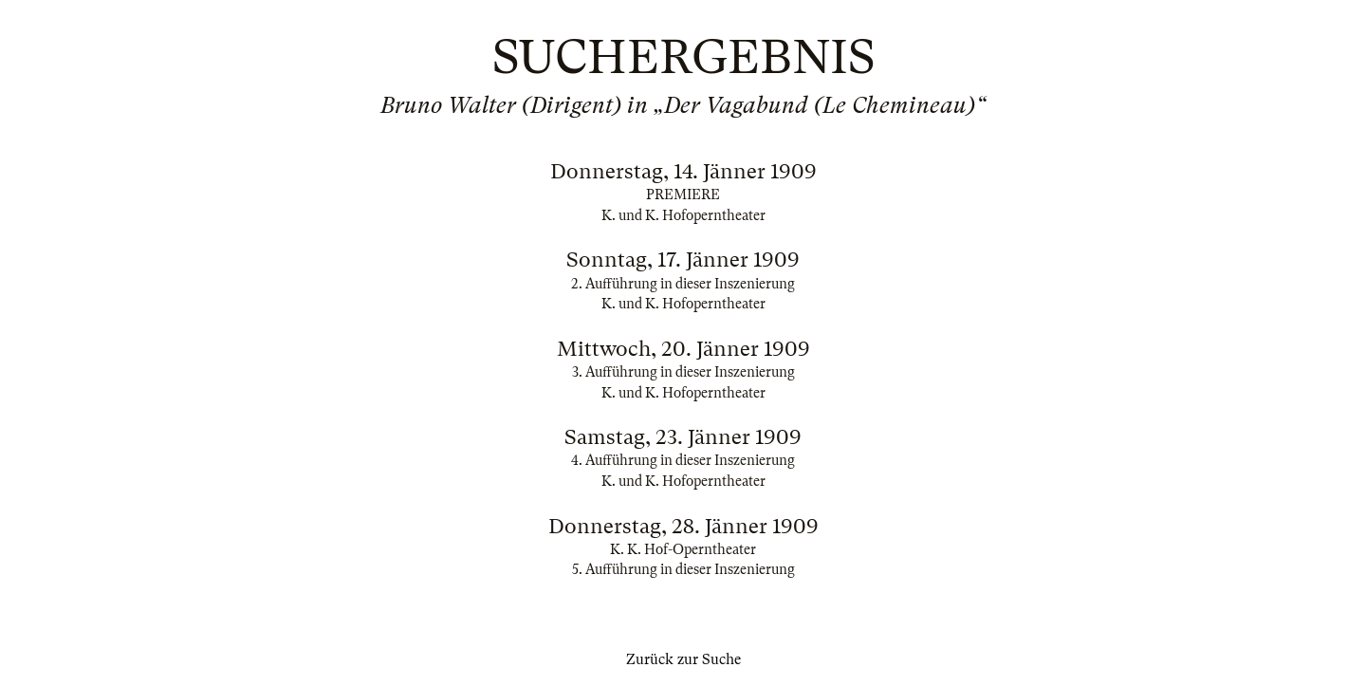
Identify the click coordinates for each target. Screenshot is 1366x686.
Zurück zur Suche (683, 659)
